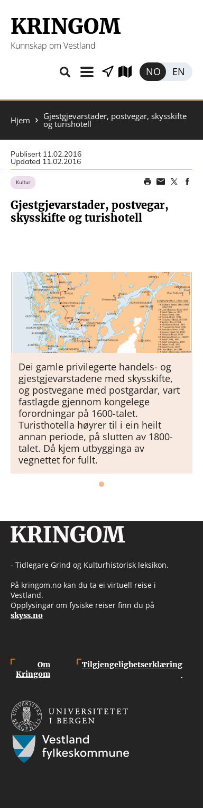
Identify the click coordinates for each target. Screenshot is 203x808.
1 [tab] (101, 484)
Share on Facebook (187, 182)
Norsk (153, 71)
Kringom (66, 26)
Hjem (20, 120)
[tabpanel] (101, 373)
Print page (147, 182)
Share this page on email (160, 182)
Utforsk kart (129, 72)
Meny (86, 72)
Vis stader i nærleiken (107, 72)
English (179, 71)
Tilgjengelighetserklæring (132, 669)
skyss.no (27, 615)
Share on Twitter (174, 182)
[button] (101, 312)
